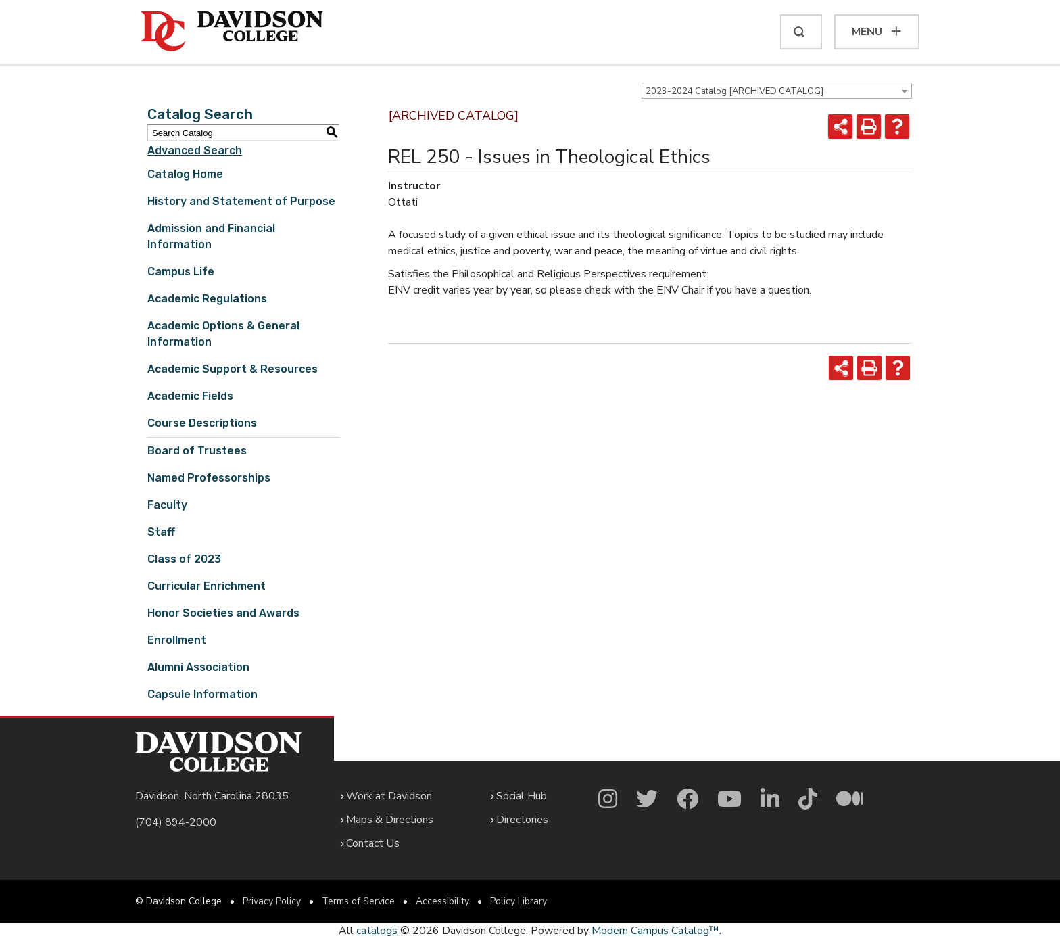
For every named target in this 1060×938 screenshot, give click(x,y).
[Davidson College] (232, 32)
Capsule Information (202, 694)
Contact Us (373, 843)
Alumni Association (198, 667)
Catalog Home (185, 174)
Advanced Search (194, 150)
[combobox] (777, 91)
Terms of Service (358, 901)
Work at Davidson (389, 796)
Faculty (167, 504)
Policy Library (518, 901)
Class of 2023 (184, 559)
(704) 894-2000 (175, 822)
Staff (161, 531)
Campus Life (180, 271)
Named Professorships (208, 477)
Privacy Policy (272, 901)
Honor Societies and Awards (223, 613)
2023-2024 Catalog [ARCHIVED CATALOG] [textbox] (734, 91)
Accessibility (442, 901)
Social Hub (521, 796)
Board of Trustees (197, 450)
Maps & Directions (389, 819)
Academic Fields (190, 396)
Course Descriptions (202, 423)
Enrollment (176, 640)
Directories (522, 819)
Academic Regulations (207, 298)
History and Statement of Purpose (241, 201)
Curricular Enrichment (206, 586)
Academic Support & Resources (232, 368)
